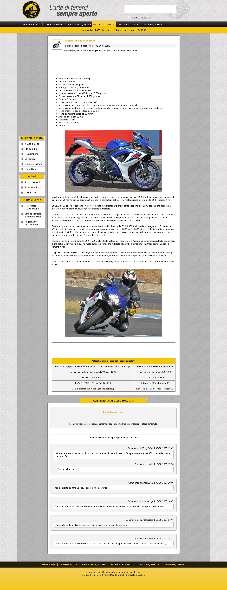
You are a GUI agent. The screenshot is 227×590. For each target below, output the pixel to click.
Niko (77, 45)
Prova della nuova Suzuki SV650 (155, 371)
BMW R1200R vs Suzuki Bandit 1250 (93, 383)
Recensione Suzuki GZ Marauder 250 (155, 366)
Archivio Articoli (32, 182)
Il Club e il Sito (32, 143)
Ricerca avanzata (141, 17)
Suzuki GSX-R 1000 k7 (93, 377)
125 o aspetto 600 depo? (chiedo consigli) (93, 388)
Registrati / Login (79, 24)
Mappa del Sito (93, 571)
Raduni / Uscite (128, 24)
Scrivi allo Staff (134, 571)
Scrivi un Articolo (33, 187)
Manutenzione (31, 153)
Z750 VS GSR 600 (155, 377)
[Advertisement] (113, 64)
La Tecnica (30, 158)
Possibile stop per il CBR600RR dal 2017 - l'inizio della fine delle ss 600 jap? (93, 366)
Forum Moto (55, 24)
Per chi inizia (31, 148)
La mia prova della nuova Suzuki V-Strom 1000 (93, 371)
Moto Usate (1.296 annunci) (32, 207)
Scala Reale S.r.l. (98, 574)
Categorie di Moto (33, 163)
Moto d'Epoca (31, 168)
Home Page (30, 24)
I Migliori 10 (31, 192)
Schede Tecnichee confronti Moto (33, 215)
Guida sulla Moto (104, 24)
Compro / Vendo (153, 24)
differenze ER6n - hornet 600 (155, 383)
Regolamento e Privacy (113, 571)
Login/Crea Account (113, 412)
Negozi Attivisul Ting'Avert (31, 223)
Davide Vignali (117, 574)
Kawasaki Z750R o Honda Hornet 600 (154, 388)
